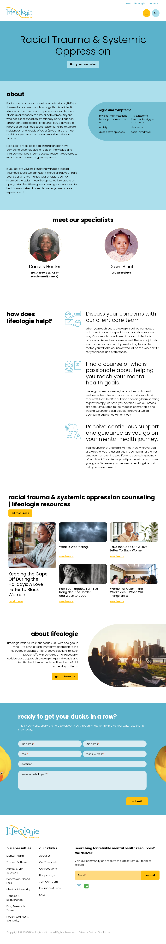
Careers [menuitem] (153, 3)
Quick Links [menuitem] (48, 848)
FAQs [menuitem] (42, 894)
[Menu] (146, 13)
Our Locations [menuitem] (48, 869)
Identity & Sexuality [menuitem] (18, 889)
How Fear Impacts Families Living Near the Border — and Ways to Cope (78, 592)
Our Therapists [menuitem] (48, 862)
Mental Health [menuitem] (15, 856)
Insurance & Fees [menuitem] (50, 888)
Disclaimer (104, 932)
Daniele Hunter (44, 266)
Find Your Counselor (83, 64)
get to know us (65, 676)
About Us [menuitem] (45, 856)
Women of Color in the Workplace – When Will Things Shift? (126, 592)
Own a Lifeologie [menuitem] (135, 3)
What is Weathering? (74, 547)
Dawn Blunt (121, 266)
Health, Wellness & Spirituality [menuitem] (17, 918)
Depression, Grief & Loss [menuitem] (18, 881)
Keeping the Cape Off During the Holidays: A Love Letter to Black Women (28, 584)
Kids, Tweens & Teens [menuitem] (15, 908)
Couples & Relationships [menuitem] (14, 898)
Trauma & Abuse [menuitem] (17, 862)
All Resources (20, 513)
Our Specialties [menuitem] (18, 848)
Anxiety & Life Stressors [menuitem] (14, 870)
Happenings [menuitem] (47, 875)
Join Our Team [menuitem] (48, 882)
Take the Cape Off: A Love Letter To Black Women (128, 548)
